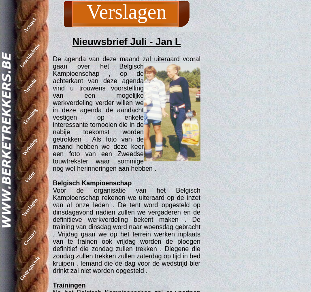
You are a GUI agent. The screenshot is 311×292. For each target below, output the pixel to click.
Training (29, 116)
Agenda (30, 86)
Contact (30, 238)
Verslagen (30, 207)
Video (29, 177)
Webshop (29, 147)
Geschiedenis (30, 55)
